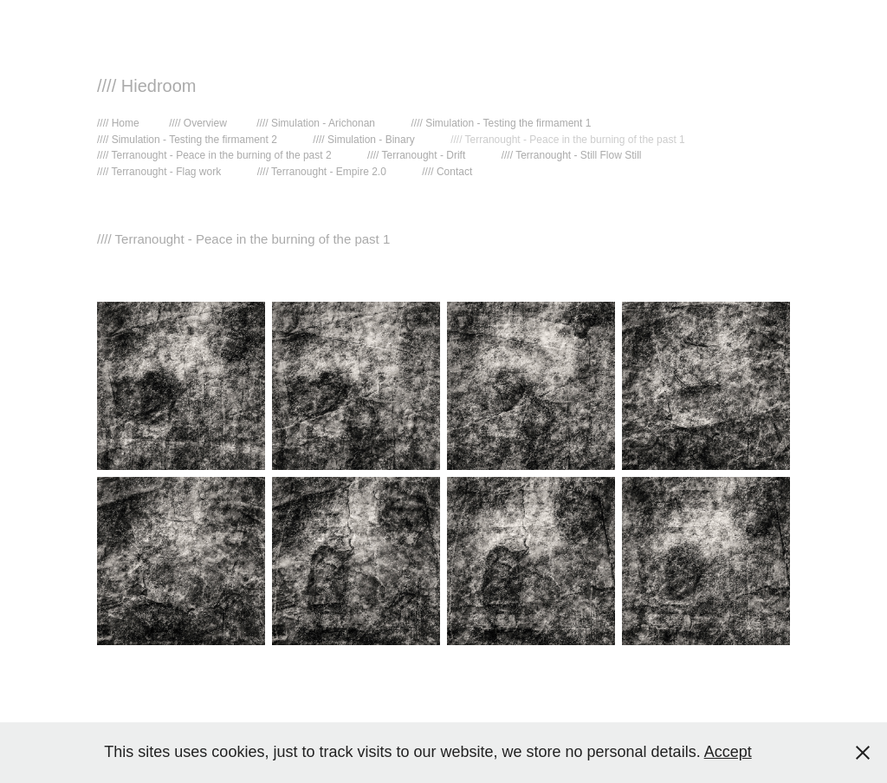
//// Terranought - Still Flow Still (572, 155)
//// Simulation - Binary (363, 140)
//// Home (118, 123)
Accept (728, 751)
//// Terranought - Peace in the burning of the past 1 (567, 140)
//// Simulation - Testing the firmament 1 (501, 123)
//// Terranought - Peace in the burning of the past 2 (214, 155)
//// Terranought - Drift (416, 155)
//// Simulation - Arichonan (315, 123)
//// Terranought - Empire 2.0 (321, 172)
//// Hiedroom (146, 85)
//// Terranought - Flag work (159, 172)
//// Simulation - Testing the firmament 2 (187, 140)
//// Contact (447, 172)
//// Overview (198, 123)
